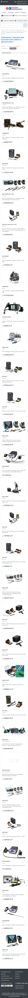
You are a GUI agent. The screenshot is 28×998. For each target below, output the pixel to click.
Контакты (23, 12)
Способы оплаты (5, 976)
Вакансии (17, 976)
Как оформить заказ (6, 971)
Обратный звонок (19, 985)
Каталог (4, 12)
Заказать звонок (22, 3)
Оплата (17, 12)
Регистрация (23, 17)
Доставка (11, 12)
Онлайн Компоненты (17, 993)
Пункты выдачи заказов (6, 978)
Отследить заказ (22, 22)
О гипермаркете (19, 971)
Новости (17, 974)
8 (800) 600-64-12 (22, 1)
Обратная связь (19, 987)
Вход (16, 17)
